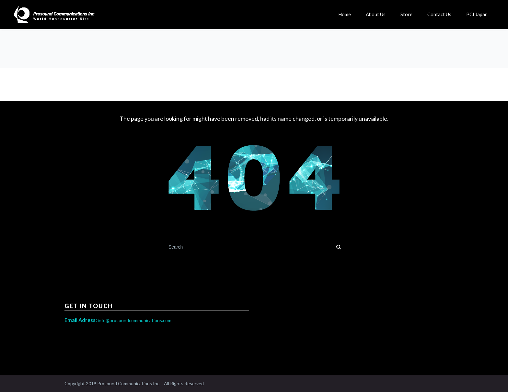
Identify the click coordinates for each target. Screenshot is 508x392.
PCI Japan (477, 14)
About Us (376, 14)
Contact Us (439, 14)
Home (344, 14)
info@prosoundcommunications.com (117, 320)
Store (406, 14)
